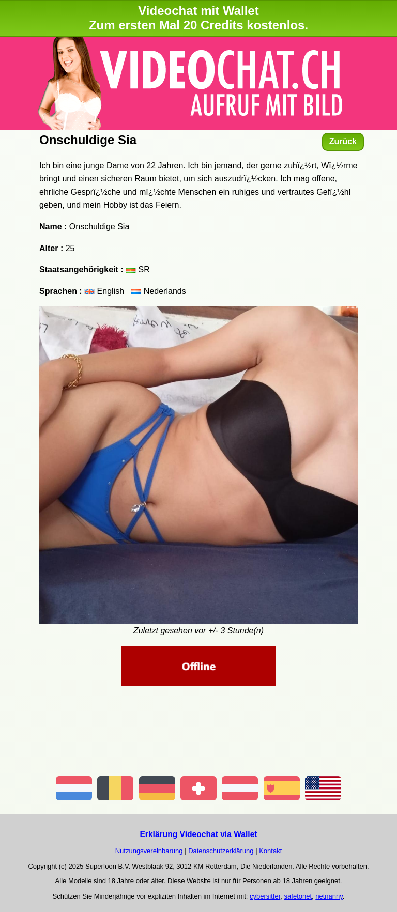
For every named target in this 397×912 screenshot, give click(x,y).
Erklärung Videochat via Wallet (198, 834)
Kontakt (270, 851)
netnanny (329, 896)
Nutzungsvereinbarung (149, 851)
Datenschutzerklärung (220, 851)
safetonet (298, 896)
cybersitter (265, 896)
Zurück (343, 141)
